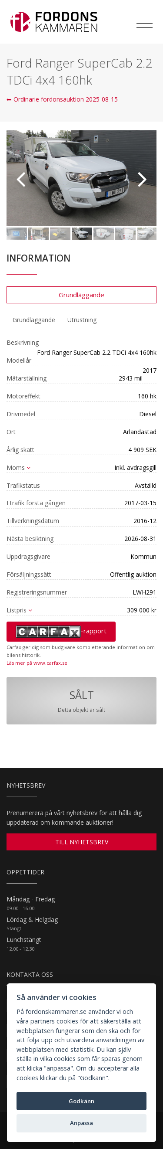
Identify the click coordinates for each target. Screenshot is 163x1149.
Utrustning (81, 320)
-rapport (61, 631)
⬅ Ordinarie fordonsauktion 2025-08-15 (62, 99)
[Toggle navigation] (144, 23)
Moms (18, 467)
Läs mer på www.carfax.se (37, 662)
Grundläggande (81, 294)
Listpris (19, 610)
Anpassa (81, 1123)
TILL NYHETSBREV (81, 842)
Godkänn (81, 1101)
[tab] (34, 320)
